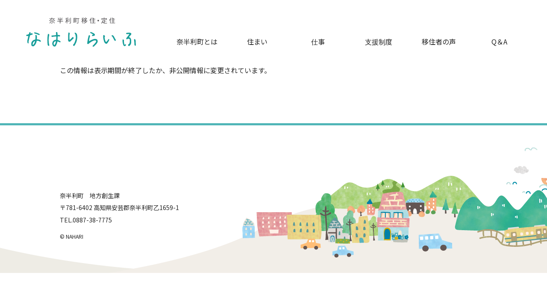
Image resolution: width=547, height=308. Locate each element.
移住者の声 (439, 41)
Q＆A (499, 41)
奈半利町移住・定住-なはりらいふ (81, 32)
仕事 (318, 41)
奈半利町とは (197, 41)
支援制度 (378, 41)
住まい (257, 41)
